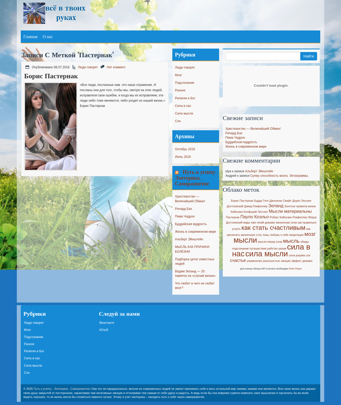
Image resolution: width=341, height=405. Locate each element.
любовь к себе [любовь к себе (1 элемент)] (279, 234)
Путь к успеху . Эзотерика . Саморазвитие (196, 178)
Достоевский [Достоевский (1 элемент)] (235, 206)
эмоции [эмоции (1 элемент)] (286, 260)
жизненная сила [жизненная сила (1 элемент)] (286, 222)
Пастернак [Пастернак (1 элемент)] (233, 217)
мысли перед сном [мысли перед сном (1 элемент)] (270, 241)
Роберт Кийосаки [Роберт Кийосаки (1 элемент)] (281, 217)
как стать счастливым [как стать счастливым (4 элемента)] (273, 227)
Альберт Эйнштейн (189, 239)
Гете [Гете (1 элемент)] (265, 200)
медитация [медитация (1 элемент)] (297, 234)
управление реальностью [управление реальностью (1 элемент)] (263, 260)
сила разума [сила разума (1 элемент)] (297, 255)
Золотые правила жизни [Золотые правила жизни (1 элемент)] (300, 206)
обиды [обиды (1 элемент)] (305, 241)
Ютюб (104, 330)
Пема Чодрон (185, 216)
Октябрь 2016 (185, 149)
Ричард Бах (183, 209)
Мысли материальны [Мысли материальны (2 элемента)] (290, 211)
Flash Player (295, 268)
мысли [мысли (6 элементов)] (245, 240)
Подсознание (184, 83)
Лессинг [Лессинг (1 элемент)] (263, 211)
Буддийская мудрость (191, 224)
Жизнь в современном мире (195, 231)
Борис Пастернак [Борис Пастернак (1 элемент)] (242, 200)
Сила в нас (183, 106)
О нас (48, 36)
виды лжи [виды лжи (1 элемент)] (249, 222)
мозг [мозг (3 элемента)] (310, 234)
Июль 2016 (183, 157)
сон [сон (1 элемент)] (308, 255)
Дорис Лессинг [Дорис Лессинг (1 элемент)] (302, 200)
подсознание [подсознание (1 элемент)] (240, 248)
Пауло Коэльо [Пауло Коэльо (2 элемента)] (254, 216)
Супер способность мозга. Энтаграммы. (279, 176)
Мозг (178, 75)
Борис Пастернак (51, 75)
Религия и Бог (185, 98)
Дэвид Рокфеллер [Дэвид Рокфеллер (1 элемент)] (255, 206)
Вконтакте (107, 323)
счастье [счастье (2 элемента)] (238, 260)
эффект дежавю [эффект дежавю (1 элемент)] (301, 260)
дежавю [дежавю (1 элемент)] (270, 222)
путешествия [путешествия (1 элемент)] (258, 248)
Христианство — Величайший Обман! (253, 129)
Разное (180, 90)
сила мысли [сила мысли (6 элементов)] (266, 253)
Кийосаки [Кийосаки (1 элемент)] (237, 211)
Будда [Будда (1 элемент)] (258, 200)
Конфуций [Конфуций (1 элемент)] (250, 211)
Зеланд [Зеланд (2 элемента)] (275, 205)
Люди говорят (88, 67)
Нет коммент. (116, 67)
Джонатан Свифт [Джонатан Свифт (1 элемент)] (281, 200)
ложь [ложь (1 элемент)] (265, 234)
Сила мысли (184, 113)
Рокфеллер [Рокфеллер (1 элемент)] (300, 217)
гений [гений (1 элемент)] (260, 222)
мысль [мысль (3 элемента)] (291, 241)
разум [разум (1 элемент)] (282, 248)
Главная (30, 36)
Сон (178, 121)
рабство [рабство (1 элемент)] (272, 248)
